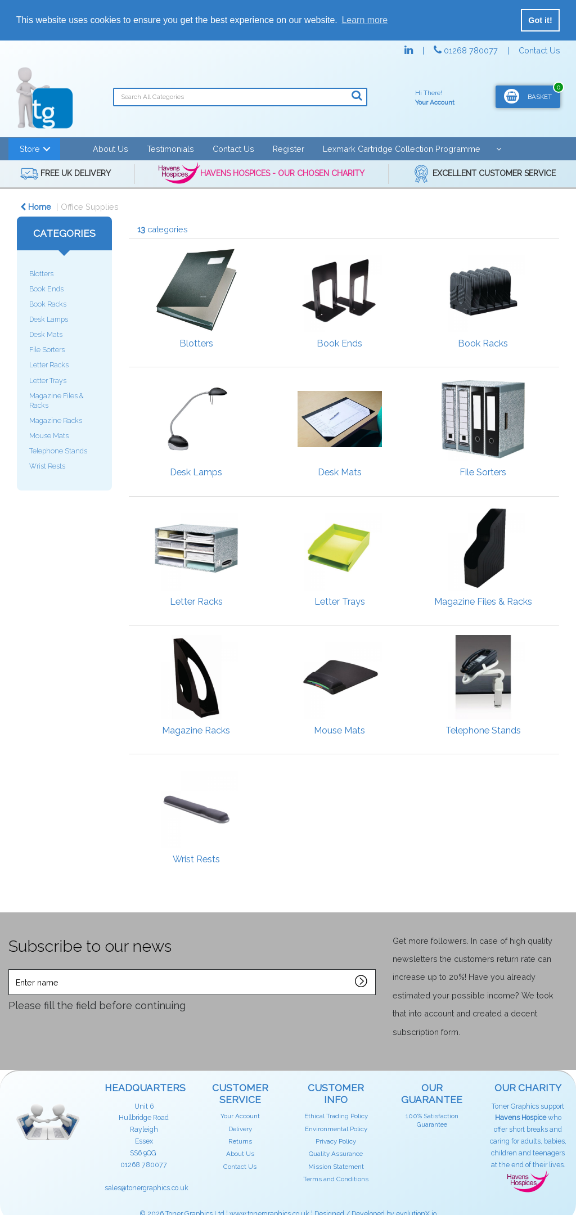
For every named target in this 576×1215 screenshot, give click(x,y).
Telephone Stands (58, 451)
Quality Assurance (336, 1154)
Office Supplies (90, 207)
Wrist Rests (47, 466)
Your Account (240, 1116)
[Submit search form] (356, 95)
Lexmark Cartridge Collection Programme (401, 149)
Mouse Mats (49, 435)
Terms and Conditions (335, 1179)
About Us (110, 149)
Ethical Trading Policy (336, 1116)
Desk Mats (45, 334)
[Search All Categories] (240, 97)
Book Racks (47, 304)
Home (35, 207)
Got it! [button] (540, 20)
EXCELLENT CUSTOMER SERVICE (484, 174)
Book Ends (46, 289)
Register (288, 149)
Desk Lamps (48, 319)
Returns (240, 1141)
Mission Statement (336, 1167)
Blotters (41, 273)
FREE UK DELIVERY (65, 174)
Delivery (240, 1129)
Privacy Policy (336, 1141)
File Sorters (47, 349)
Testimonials (170, 149)
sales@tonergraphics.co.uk (146, 1188)
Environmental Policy (336, 1129)
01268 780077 (467, 50)
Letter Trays (47, 380)
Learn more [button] (364, 20)
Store (30, 149)
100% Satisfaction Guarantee (432, 1120)
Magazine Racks (55, 420)
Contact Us (539, 50)
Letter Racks (49, 365)
